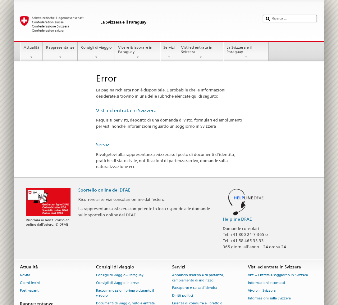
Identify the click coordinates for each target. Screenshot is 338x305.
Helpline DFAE (237, 219)
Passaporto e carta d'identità (194, 288)
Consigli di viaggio (96, 52)
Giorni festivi (30, 283)
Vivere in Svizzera (262, 291)
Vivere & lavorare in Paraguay (137, 52)
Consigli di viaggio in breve (117, 283)
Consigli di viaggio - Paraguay (119, 275)
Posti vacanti (29, 291)
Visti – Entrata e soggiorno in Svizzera (278, 275)
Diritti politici (182, 296)
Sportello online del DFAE (104, 189)
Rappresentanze (60, 52)
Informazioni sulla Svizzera (269, 298)
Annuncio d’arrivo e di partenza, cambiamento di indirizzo (198, 277)
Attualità (31, 52)
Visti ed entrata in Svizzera (200, 52)
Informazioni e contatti (266, 283)
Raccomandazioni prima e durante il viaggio (125, 293)
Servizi (169, 52)
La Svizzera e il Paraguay (246, 52)
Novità (25, 275)
